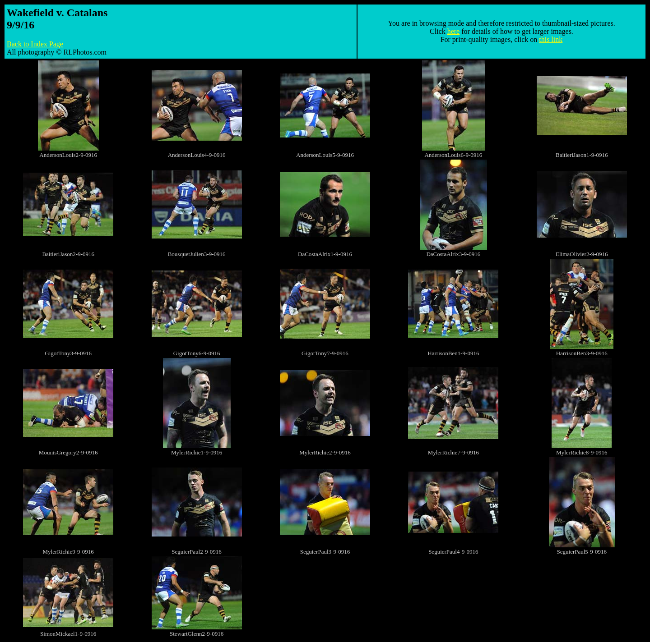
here (453, 31)
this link (550, 39)
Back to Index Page (35, 44)
